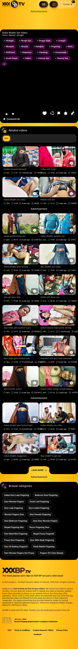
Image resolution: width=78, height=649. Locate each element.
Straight (20, 35)
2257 (10, 630)
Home (4, 35)
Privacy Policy (62, 630)
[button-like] (7, 114)
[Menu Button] (44, 4)
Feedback (38, 634)
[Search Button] (53, 4)
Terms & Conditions (22, 630)
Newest (12, 35)
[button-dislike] (13, 114)
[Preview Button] (34, 163)
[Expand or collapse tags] (4, 64)
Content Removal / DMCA (43, 630)
